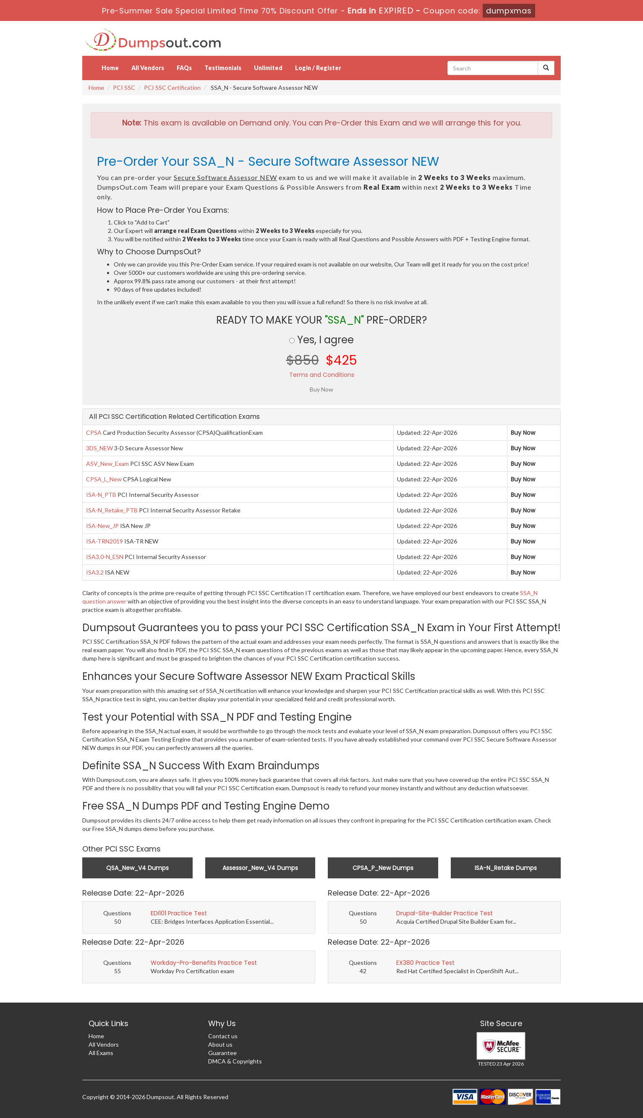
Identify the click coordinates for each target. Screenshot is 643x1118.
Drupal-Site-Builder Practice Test (444, 913)
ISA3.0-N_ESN (104, 556)
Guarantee (222, 1052)
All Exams (101, 1052)
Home (110, 67)
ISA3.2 (95, 572)
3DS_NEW (99, 448)
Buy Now (523, 432)
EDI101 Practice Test (179, 913)
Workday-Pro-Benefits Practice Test (204, 963)
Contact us (223, 1036)
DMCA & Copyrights (235, 1061)
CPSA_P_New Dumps (383, 868)
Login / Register (318, 67)
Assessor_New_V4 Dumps (260, 868)
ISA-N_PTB (101, 494)
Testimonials (222, 67)
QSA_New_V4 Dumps (137, 868)
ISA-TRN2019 (104, 541)
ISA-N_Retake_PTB (112, 510)
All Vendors (147, 67)
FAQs (184, 67)
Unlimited (268, 67)
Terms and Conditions (321, 375)
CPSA (94, 432)
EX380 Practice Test (425, 963)
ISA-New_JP (102, 525)
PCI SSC (124, 87)
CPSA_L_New (104, 479)
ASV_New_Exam (107, 463)
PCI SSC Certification (172, 87)
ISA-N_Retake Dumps (506, 868)
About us (220, 1044)
